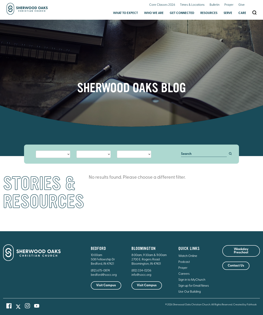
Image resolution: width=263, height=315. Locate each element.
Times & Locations (192, 5)
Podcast (184, 262)
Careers (184, 274)
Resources (208, 13)
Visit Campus (106, 285)
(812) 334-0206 (141, 270)
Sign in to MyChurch (191, 280)
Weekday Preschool (241, 251)
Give (241, 5)
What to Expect (125, 13)
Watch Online (187, 256)
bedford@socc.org (104, 275)
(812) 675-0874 (100, 270)
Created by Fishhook (245, 305)
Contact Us (236, 265)
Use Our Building (189, 291)
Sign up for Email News (193, 285)
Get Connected (182, 13)
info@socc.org (141, 275)
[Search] (204, 154)
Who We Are (154, 13)
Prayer (228, 5)
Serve (228, 13)
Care (242, 13)
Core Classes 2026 (162, 5)
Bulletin (214, 5)
